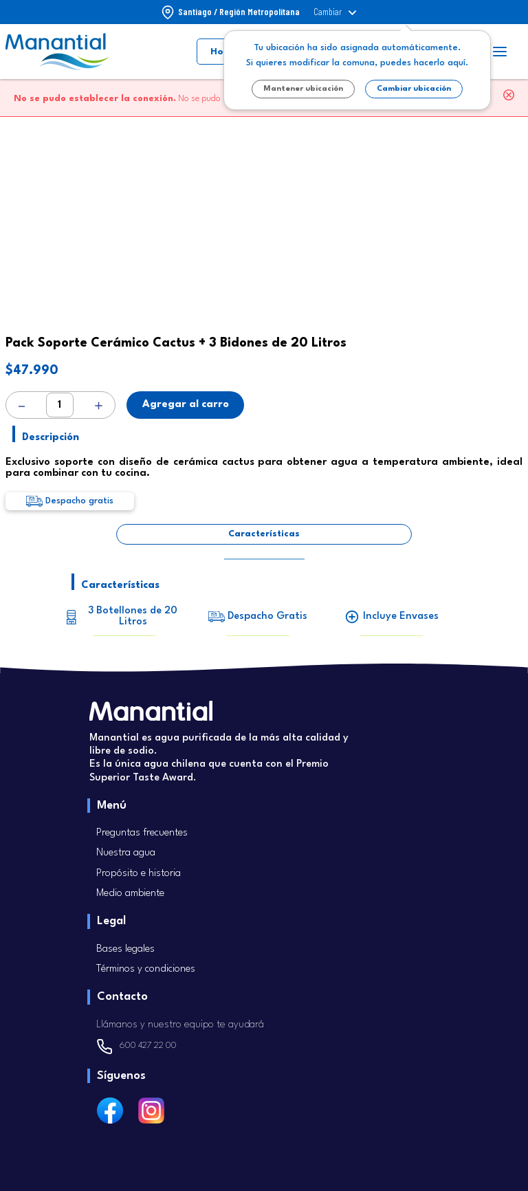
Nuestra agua (125, 853)
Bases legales (125, 949)
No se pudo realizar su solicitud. (156, 98)
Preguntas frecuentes (142, 833)
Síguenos (121, 1076)
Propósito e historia (138, 873)
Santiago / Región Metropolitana (239, 11)
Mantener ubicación (303, 89)
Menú (111, 805)
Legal (111, 921)
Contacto (122, 997)
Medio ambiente (130, 893)
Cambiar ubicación (414, 89)
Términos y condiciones (145, 969)
